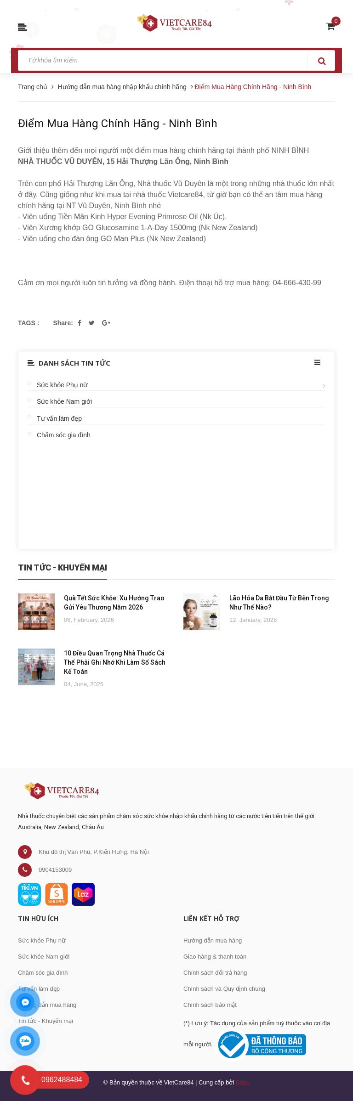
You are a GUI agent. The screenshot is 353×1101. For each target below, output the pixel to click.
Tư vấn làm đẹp (59, 418)
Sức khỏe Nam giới (64, 401)
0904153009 (55, 869)
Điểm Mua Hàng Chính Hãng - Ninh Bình (117, 123)
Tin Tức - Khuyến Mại (62, 567)
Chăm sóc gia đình (64, 435)
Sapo (243, 1082)
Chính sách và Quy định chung (224, 988)
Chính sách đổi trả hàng (215, 972)
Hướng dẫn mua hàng (47, 1004)
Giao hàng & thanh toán (214, 956)
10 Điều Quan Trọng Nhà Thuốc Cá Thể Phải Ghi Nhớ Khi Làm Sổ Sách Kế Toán (114, 662)
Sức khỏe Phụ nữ (62, 385)
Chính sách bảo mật (210, 1004)
